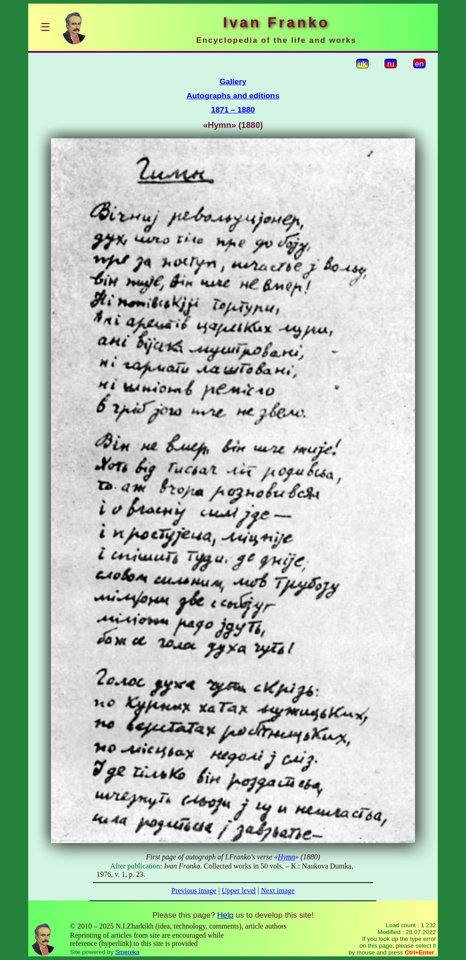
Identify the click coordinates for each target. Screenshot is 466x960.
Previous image (194, 890)
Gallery (233, 81)
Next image (277, 890)
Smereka (127, 952)
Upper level (239, 890)
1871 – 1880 (233, 109)
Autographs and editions (233, 95)
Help (225, 914)
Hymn (286, 857)
